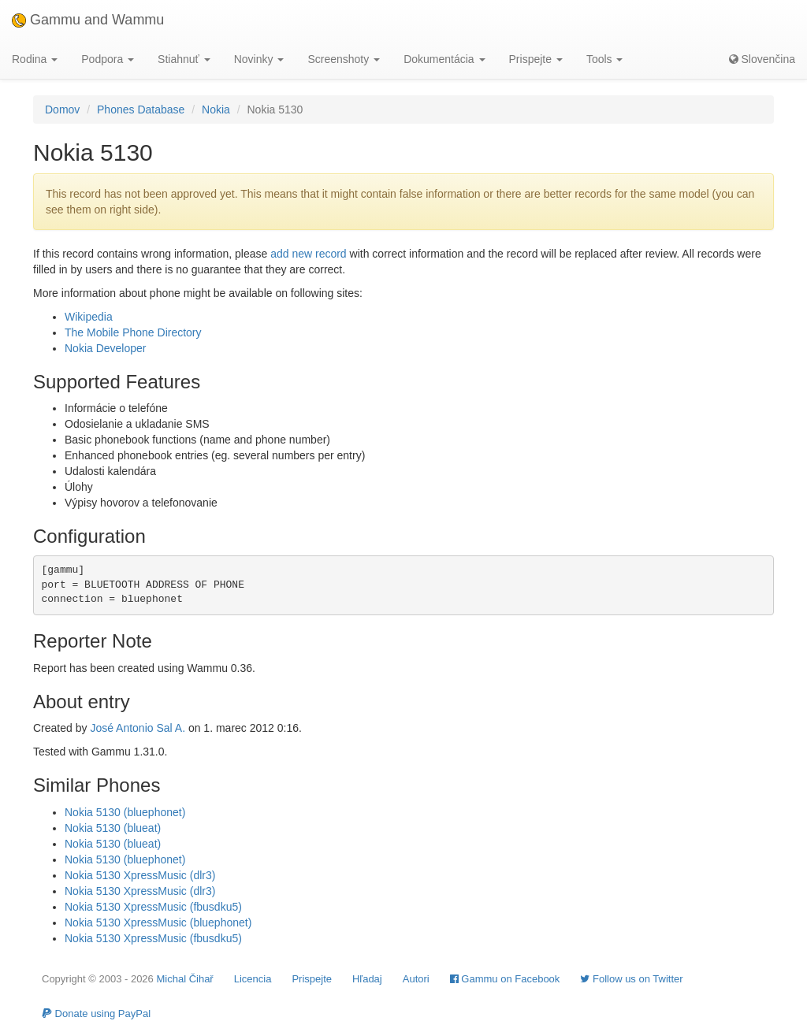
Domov (62, 109)
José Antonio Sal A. (137, 728)
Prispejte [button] (536, 59)
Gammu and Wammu (88, 20)
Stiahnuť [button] (184, 59)
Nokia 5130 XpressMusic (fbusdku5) (153, 906)
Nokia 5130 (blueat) (113, 828)
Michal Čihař (184, 979)
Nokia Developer (106, 348)
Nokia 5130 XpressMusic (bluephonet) (158, 922)
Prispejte (312, 979)
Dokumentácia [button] (444, 59)
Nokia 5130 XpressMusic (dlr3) (140, 875)
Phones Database (140, 109)
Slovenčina (762, 59)
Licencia (253, 979)
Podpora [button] (107, 59)
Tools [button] (604, 59)
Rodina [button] (35, 59)
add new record (308, 253)
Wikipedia (89, 316)
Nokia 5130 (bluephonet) (125, 812)
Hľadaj (367, 979)
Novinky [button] (259, 59)
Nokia (216, 109)
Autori (416, 979)
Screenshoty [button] (343, 59)
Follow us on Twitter (631, 979)
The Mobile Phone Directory (133, 332)
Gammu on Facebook (505, 979)
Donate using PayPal (96, 1013)
